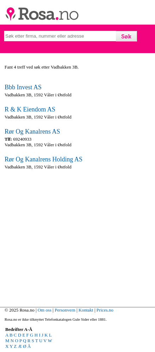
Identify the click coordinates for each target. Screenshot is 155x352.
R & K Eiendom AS (30, 109)
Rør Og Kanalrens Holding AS (43, 159)
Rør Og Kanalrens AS (32, 131)
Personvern (65, 310)
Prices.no (105, 310)
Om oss (44, 310)
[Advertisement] (77, 236)
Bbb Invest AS (23, 87)
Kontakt (86, 310)
